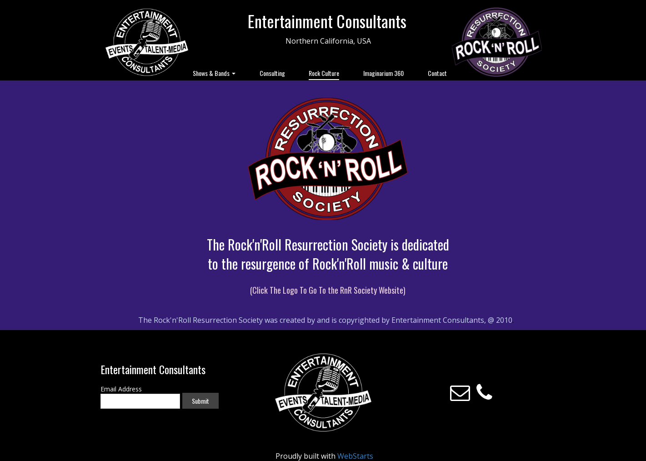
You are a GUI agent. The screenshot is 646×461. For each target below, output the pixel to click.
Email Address (121, 389)
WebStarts (355, 456)
